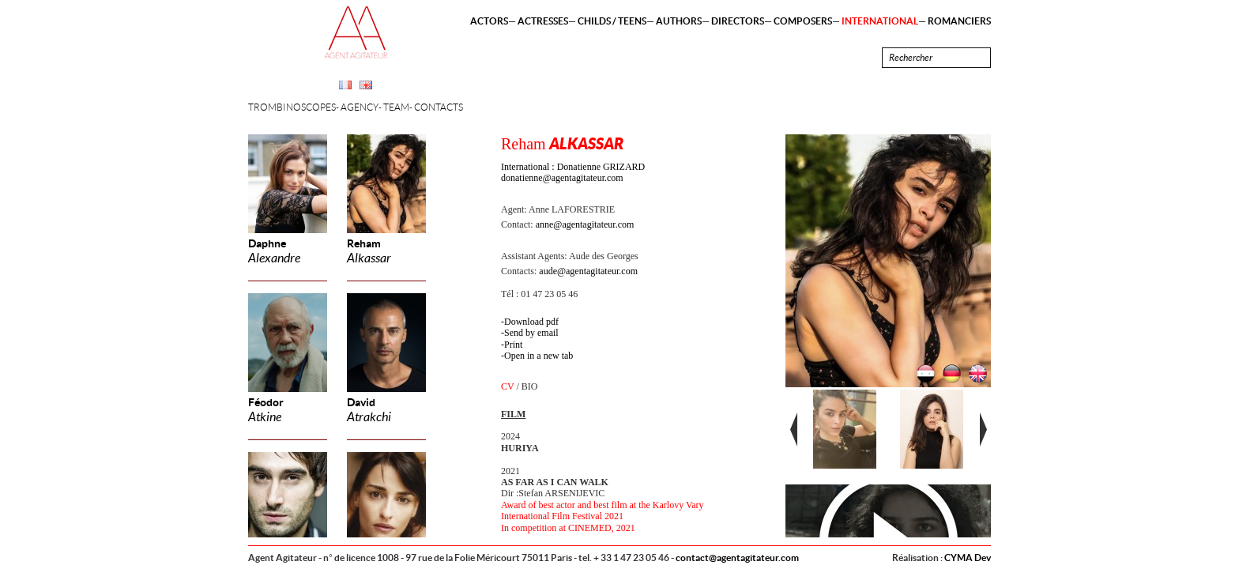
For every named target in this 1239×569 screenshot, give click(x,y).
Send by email (531, 332)
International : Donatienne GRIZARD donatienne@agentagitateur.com (573, 172)
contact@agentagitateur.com (737, 557)
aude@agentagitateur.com (588, 271)
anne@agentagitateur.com (585, 224)
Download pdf (531, 321)
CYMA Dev (967, 557)
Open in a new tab (538, 355)
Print (513, 344)
